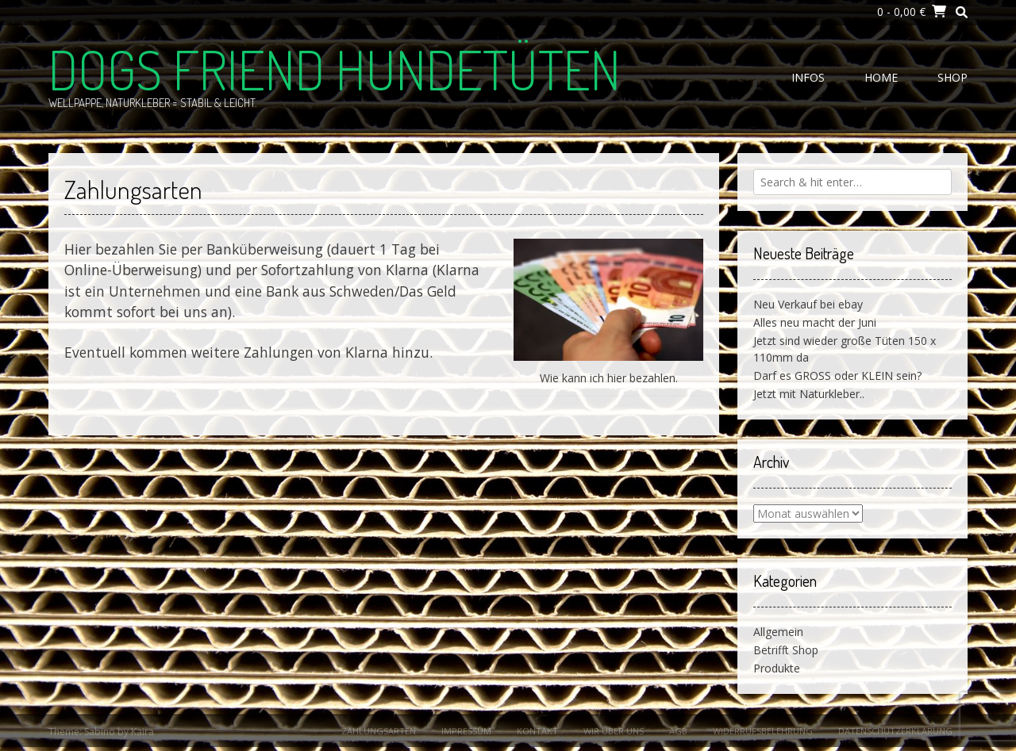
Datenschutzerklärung (895, 731)
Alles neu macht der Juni (814, 322)
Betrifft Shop (785, 649)
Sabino (99, 731)
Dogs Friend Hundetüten (334, 69)
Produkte (776, 668)
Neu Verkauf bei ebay (808, 304)
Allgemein (778, 631)
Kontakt (537, 731)
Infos (808, 77)
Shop (952, 77)
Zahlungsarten (378, 731)
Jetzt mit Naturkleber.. (808, 393)
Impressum (466, 731)
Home (881, 77)
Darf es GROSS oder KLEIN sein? (837, 375)
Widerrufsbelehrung (763, 731)
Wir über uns (613, 731)
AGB (678, 731)
